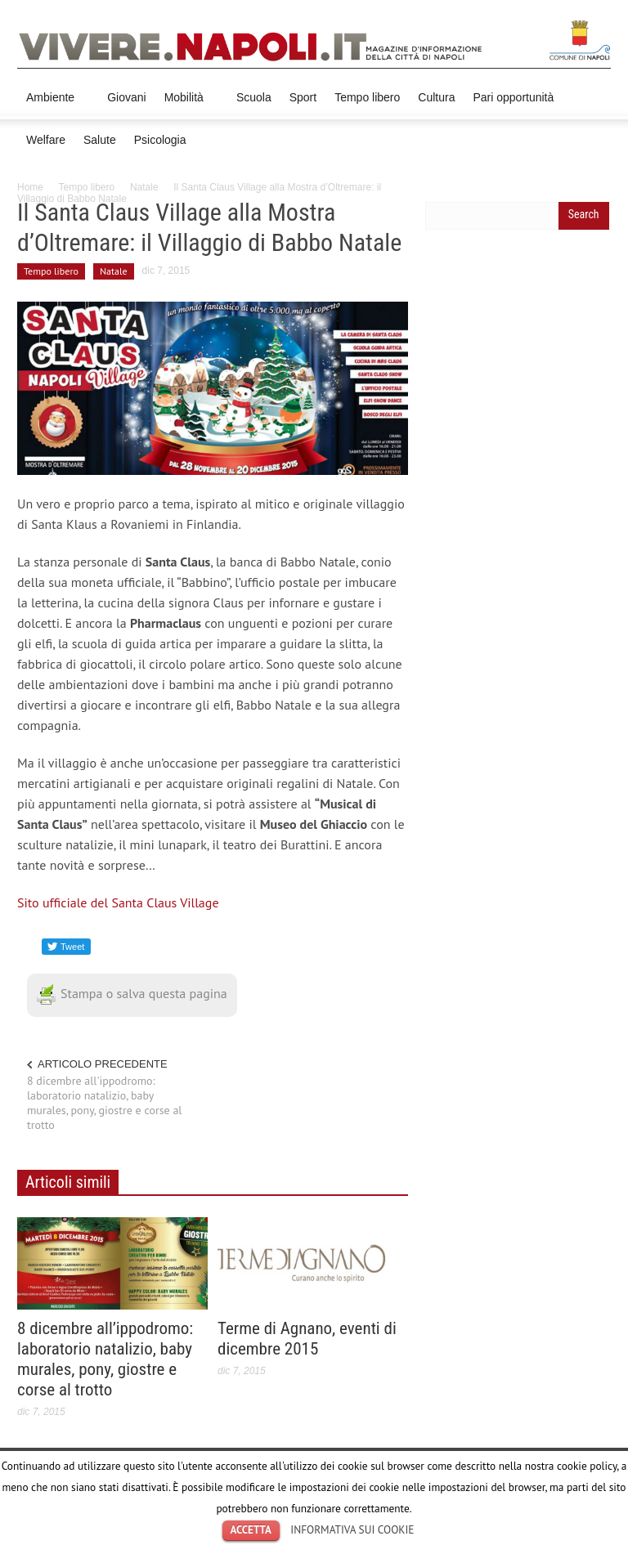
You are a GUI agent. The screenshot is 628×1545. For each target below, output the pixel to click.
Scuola (253, 97)
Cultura (436, 97)
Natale (144, 187)
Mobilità (186, 105)
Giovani (126, 97)
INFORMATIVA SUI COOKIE (352, 1529)
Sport (302, 97)
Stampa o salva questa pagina (132, 993)
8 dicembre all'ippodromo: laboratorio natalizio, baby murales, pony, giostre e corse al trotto (104, 1102)
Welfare (45, 139)
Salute (99, 139)
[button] (594, 96)
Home (30, 187)
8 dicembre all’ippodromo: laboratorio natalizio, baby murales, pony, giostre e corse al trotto (105, 1359)
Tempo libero (367, 97)
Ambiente (52, 105)
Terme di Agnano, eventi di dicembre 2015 (307, 1339)
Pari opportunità (513, 97)
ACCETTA (251, 1530)
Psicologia (160, 139)
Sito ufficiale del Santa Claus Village (118, 902)
